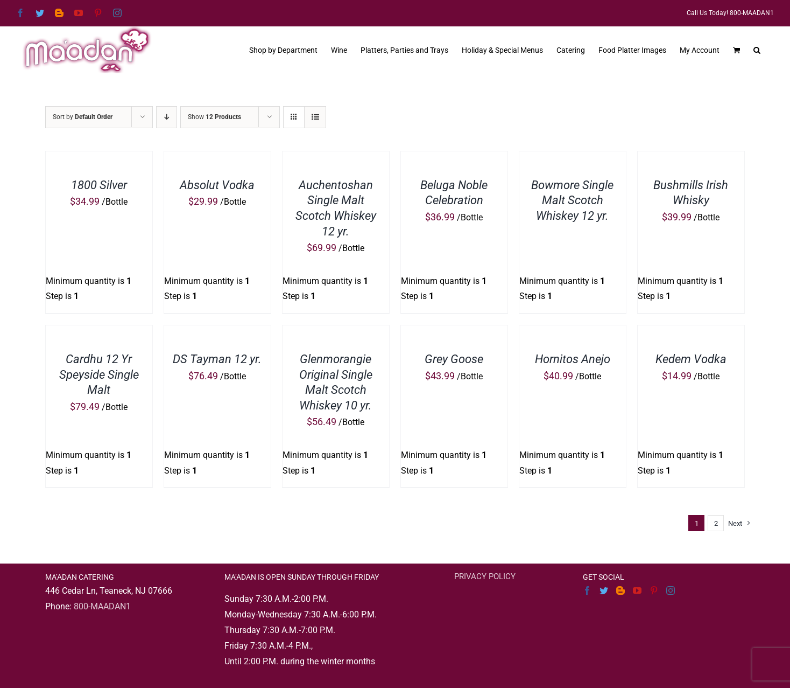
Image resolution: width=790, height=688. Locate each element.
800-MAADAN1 (102, 606)
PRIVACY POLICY (485, 576)
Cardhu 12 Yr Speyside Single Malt (99, 374)
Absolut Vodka (217, 185)
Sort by (82, 117)
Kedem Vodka (690, 359)
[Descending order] (166, 117)
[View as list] (315, 117)
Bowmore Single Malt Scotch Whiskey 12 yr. (572, 200)
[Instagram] (670, 590)
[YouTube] (637, 590)
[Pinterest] (654, 590)
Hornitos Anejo (572, 359)
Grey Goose (454, 359)
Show (214, 117)
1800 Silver (99, 185)
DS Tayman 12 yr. (217, 359)
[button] (756, 49)
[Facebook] (587, 590)
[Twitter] (603, 590)
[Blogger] (620, 590)
